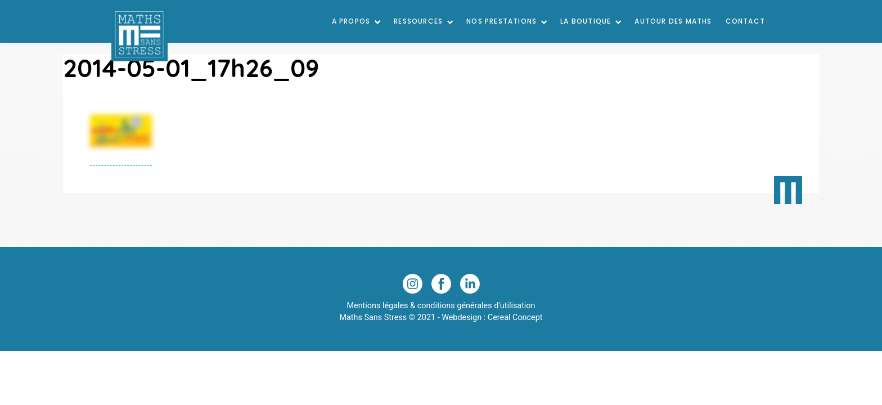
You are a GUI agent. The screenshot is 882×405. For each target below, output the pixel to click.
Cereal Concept (515, 317)
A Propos (351, 21)
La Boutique (585, 21)
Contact (745, 21)
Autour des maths (673, 21)
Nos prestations (501, 21)
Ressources (418, 21)
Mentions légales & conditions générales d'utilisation (440, 305)
